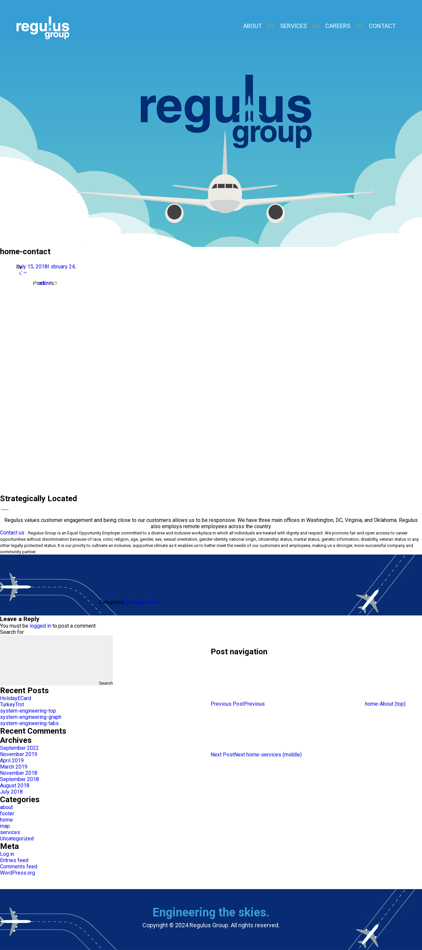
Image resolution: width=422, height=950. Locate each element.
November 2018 (18, 773)
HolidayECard (15, 698)
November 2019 (18, 754)
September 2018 (19, 779)
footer (7, 813)
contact (382, 25)
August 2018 (14, 785)
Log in (7, 854)
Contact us (12, 532)
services (293, 25)
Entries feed (14, 860)
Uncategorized (141, 602)
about (252, 25)
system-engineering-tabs (29, 723)
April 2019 (12, 760)
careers (337, 25)
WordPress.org (17, 873)
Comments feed (18, 866)
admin (45, 283)
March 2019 (13, 767)
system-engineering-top (28, 711)
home (6, 820)
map (5, 826)
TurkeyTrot (12, 704)
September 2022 (19, 748)
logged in (40, 626)
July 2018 (11, 792)
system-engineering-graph (30, 717)
